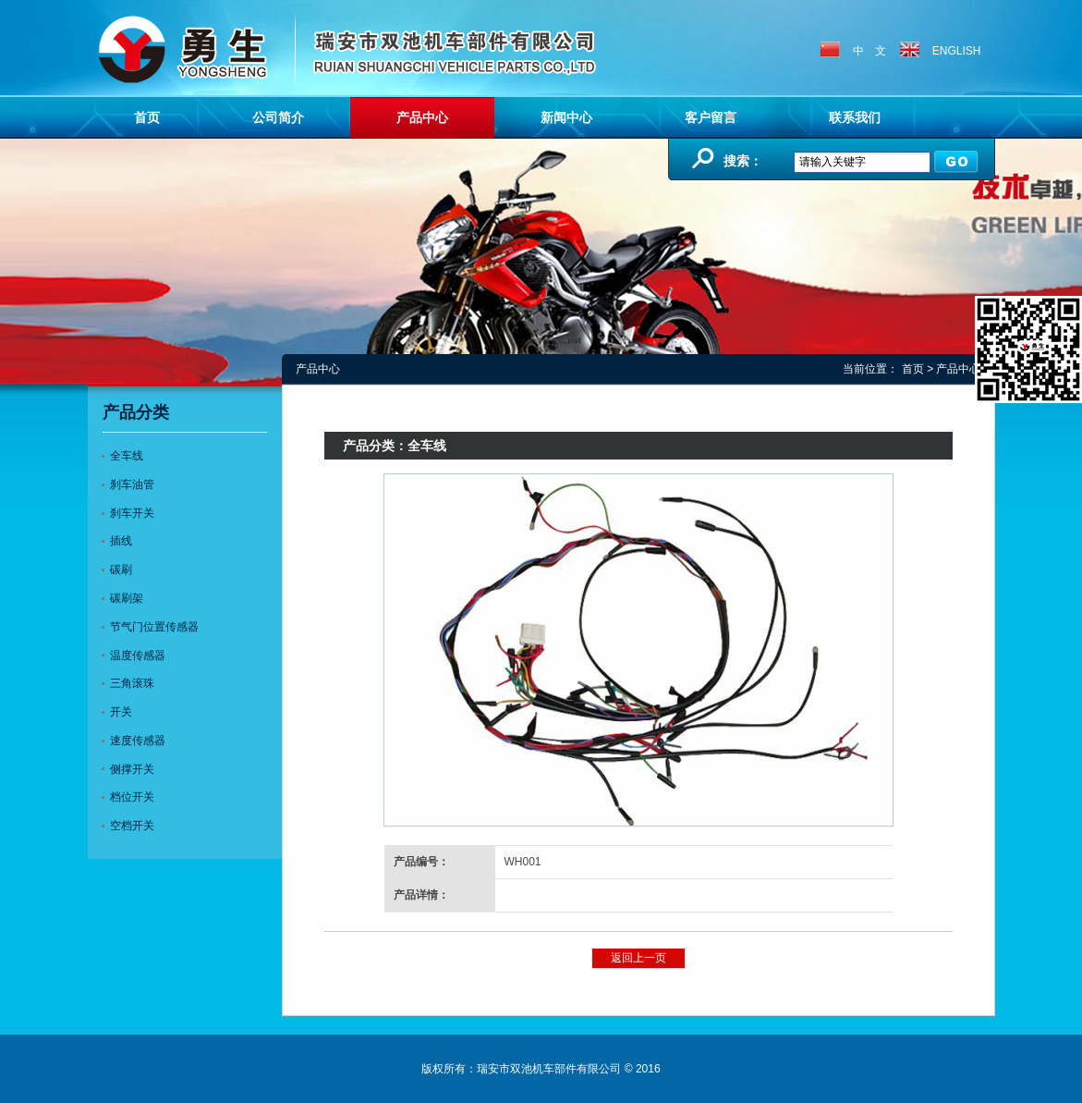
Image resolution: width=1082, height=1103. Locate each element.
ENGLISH (940, 51)
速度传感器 (137, 740)
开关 (121, 711)
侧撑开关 (132, 769)
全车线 (126, 455)
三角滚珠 (132, 683)
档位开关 (132, 796)
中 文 (853, 51)
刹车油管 (132, 484)
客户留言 (710, 117)
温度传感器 (137, 655)
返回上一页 (638, 957)
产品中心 (422, 117)
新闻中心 (566, 117)
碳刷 (121, 569)
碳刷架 (126, 598)
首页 (147, 117)
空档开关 (132, 825)
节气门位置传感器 (154, 626)
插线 (121, 540)
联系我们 (855, 117)
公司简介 (278, 117)
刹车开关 (132, 513)
